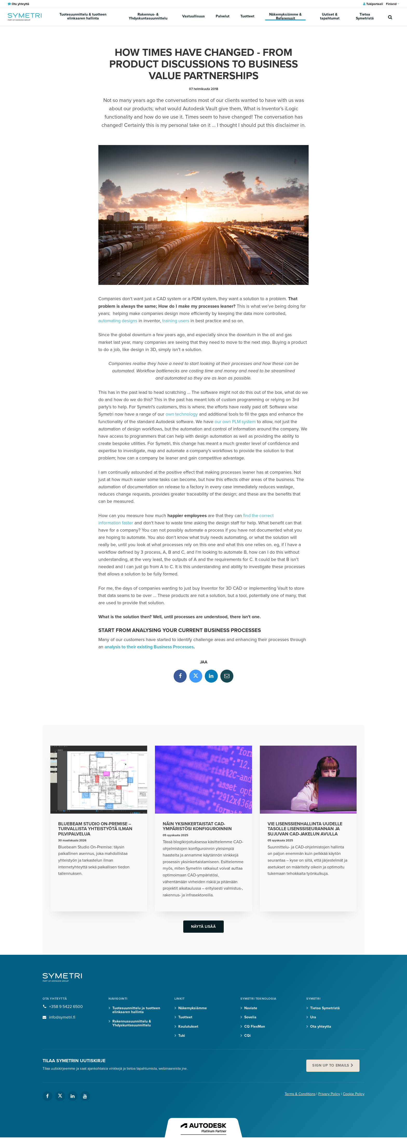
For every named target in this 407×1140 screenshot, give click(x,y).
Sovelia (250, 1017)
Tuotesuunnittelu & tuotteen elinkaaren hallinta (83, 17)
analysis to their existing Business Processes (150, 647)
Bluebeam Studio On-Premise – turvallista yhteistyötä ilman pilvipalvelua (95, 829)
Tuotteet (247, 17)
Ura (313, 1017)
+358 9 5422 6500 (66, 1006)
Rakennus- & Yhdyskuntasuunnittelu (149, 17)
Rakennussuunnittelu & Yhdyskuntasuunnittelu (131, 1023)
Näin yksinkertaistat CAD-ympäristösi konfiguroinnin (198, 826)
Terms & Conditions (299, 1094)
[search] (390, 17)
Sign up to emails (331, 1066)
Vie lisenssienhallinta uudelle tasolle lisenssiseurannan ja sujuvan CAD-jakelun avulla (306, 829)
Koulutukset (188, 1027)
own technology (182, 414)
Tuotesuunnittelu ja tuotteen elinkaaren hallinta (136, 1010)
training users (176, 321)
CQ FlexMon (254, 1027)
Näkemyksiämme (192, 1008)
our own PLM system (235, 421)
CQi (247, 1036)
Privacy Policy (329, 1094)
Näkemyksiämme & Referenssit (285, 17)
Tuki (181, 1036)
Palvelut (223, 17)
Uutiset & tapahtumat (329, 17)
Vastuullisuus (194, 17)
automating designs (118, 321)
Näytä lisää (203, 926)
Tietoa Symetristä (365, 17)
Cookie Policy (353, 1094)
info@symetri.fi (62, 1017)
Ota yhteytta (320, 1027)
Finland (392, 4)
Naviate (250, 1008)
